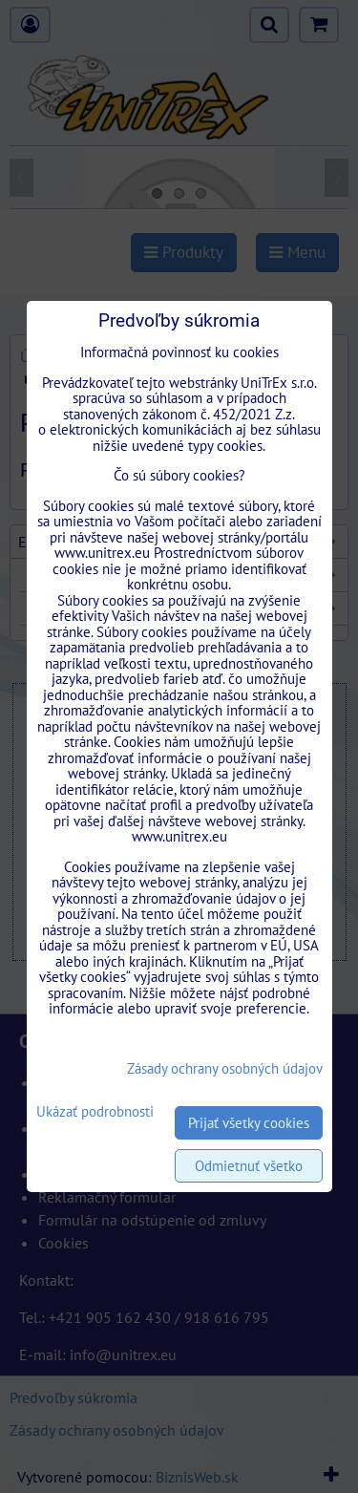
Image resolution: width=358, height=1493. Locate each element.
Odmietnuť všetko (249, 1166)
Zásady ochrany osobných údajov (225, 1068)
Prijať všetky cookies (248, 1123)
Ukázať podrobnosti (95, 1112)
